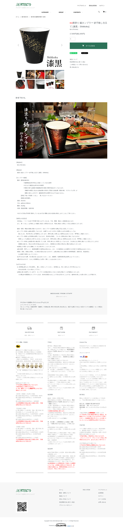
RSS (84, 489)
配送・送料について (65, 493)
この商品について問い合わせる (79, 64)
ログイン (102, 5)
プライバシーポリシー (65, 505)
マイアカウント (81, 5)
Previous (18, 45)
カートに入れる (88, 46)
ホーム (17, 16)
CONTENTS (77, 12)
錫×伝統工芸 (25, 16)
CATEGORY (45, 12)
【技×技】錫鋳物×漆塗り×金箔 (37, 16)
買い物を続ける (74, 67)
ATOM (88, 489)
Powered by (61, 524)
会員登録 (100, 493)
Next (61, 45)
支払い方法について (65, 499)
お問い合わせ (102, 502)
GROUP (61, 12)
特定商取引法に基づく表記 (77, 62)
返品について (73, 59)
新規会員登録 (93, 5)
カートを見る (102, 499)
